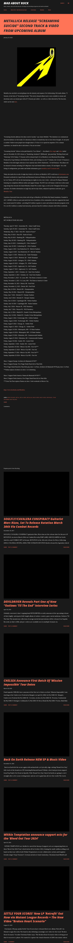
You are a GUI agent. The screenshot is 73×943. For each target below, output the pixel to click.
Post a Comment (12, 547)
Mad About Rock (16, 3)
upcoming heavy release (10, 399)
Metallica (29, 397)
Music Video (43, 397)
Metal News (23, 397)
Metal (17, 397)
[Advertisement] (36, 455)
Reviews (42, 10)
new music (49, 397)
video (60, 151)
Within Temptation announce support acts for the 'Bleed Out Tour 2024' (35, 836)
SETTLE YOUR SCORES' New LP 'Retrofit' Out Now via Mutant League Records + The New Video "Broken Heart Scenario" (33, 917)
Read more (66, 547)
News (49, 10)
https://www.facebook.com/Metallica (14, 390)
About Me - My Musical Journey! (19, 10)
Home (5, 10)
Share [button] (5, 402)
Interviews (33, 10)
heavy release (11, 397)
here (15, 102)
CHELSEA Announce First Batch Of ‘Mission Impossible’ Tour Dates (33, 682)
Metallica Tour (8, 191)
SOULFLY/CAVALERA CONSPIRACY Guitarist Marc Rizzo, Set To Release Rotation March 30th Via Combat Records (33, 523)
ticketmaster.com (64, 174)
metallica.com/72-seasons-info (50, 168)
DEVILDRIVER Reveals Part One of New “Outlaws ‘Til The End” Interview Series (31, 603)
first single (53, 151)
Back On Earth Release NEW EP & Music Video (35, 759)
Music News (36, 397)
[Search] (62, 3)
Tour (54, 397)
